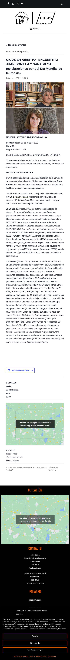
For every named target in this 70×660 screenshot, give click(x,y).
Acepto (35, 636)
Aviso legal (52, 656)
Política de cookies (21, 656)
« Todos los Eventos (16, 45)
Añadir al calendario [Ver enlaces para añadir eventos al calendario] (20, 370)
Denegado (35, 643)
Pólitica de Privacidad (38, 656)
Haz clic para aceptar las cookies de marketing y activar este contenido (35, 424)
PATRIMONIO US (35, 600)
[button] (35, 28)
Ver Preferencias (35, 650)
